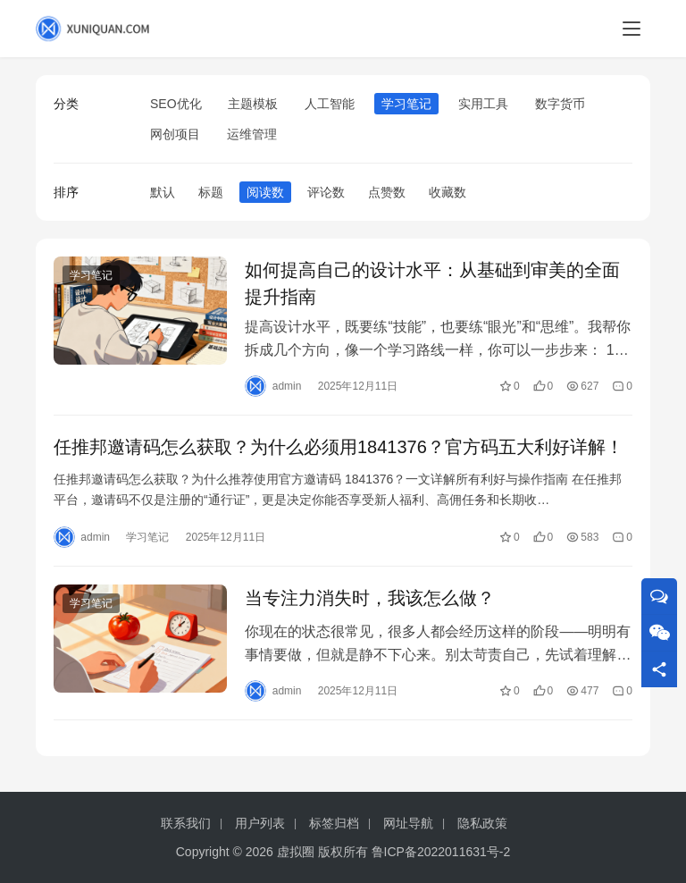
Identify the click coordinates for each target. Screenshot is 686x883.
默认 (162, 192)
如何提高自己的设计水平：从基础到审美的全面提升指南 (432, 283)
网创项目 (175, 134)
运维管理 (252, 134)
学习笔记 (406, 104)
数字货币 (560, 104)
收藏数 (447, 192)
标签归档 (334, 823)
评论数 (326, 192)
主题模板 (253, 104)
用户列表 (260, 823)
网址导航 (408, 823)
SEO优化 (176, 104)
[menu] (631, 29)
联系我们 (186, 823)
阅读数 (265, 192)
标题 (210, 192)
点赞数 (387, 192)
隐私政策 (482, 823)
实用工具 (483, 104)
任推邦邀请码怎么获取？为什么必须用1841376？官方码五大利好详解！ (338, 447)
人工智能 (330, 104)
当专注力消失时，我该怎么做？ (370, 598)
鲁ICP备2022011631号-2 (441, 852)
